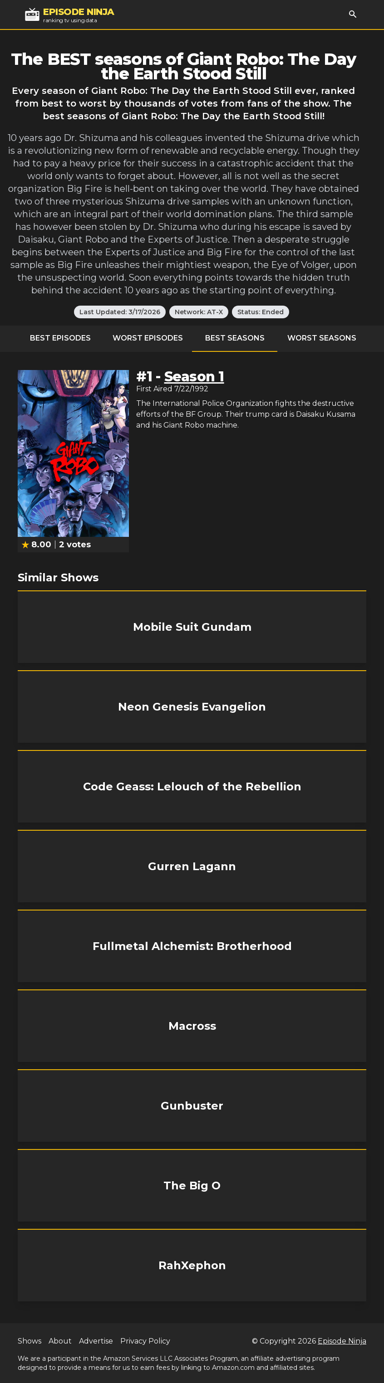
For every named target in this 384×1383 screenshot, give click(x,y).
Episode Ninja (342, 1341)
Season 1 (194, 376)
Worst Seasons (321, 338)
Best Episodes (60, 338)
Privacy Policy (145, 1341)
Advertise (96, 1341)
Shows (29, 1341)
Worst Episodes (148, 338)
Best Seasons (235, 338)
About (60, 1341)
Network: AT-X (199, 312)
